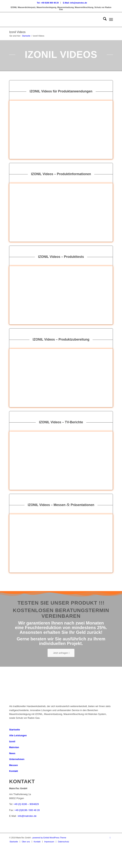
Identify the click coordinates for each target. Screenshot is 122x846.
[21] (61, 295)
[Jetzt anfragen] (61, 653)
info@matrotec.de (27, 816)
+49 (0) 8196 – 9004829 (26, 804)
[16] (61, 130)
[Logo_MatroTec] (50, 19)
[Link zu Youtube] (110, 837)
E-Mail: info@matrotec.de (75, 3)
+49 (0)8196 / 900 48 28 (27, 810)
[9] (61, 212)
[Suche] (103, 19)
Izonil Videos (17, 32)
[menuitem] (48, 3)
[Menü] (111, 19)
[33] (61, 543)
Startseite (14, 729)
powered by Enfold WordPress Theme (49, 838)
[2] (61, 460)
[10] (61, 378)
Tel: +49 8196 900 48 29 (48, 3)
